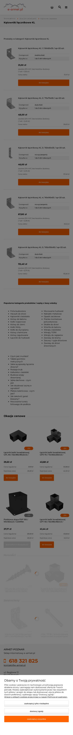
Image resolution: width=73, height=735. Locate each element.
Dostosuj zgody (36, 711)
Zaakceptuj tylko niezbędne (36, 703)
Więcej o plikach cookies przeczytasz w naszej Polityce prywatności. (35, 697)
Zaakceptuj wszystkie (36, 719)
